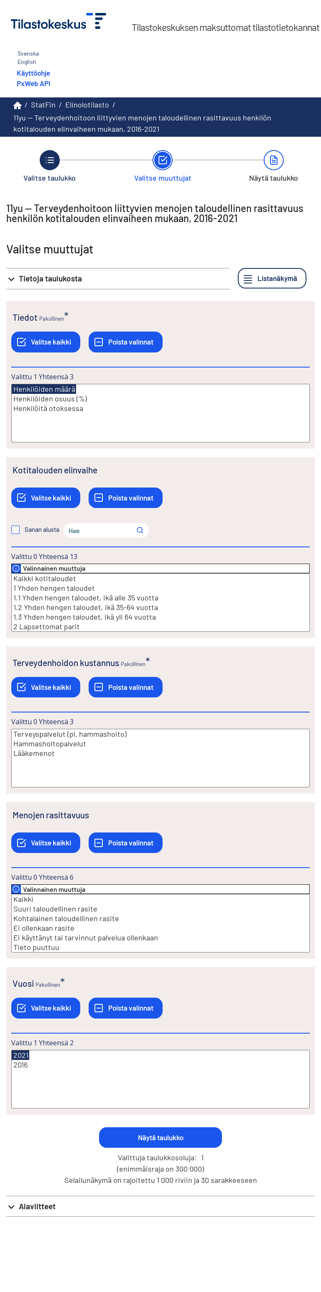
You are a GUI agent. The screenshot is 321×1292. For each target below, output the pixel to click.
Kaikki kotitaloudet (160, 578)
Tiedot (25, 317)
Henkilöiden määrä (44, 389)
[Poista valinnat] (126, 342)
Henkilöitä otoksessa (160, 408)
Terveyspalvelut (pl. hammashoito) (160, 734)
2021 (20, 1055)
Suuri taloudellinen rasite (160, 909)
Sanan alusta (42, 529)
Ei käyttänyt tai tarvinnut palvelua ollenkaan (160, 937)
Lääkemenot (160, 753)
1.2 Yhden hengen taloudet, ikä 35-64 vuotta (160, 607)
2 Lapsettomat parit (160, 626)
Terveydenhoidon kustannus (66, 662)
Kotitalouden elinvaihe (55, 470)
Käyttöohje (33, 73)
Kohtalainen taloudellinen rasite (160, 918)
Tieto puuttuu (160, 947)
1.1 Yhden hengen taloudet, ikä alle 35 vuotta (160, 598)
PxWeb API (33, 83)
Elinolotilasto (87, 104)
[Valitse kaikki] (45, 342)
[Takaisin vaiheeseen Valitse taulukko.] (49, 166)
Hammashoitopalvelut (160, 743)
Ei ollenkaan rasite (160, 928)
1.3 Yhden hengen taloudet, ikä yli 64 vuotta (160, 617)
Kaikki (160, 899)
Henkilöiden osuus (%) (160, 398)
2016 (160, 1065)
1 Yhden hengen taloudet (160, 588)
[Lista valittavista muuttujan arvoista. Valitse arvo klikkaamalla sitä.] (160, 413)
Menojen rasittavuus (51, 814)
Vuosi (23, 983)
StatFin (43, 104)
